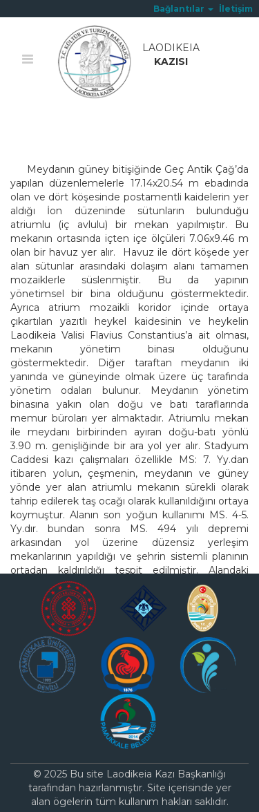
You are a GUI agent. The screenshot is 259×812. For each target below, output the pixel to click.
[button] (183, 8)
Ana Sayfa (34, 129)
